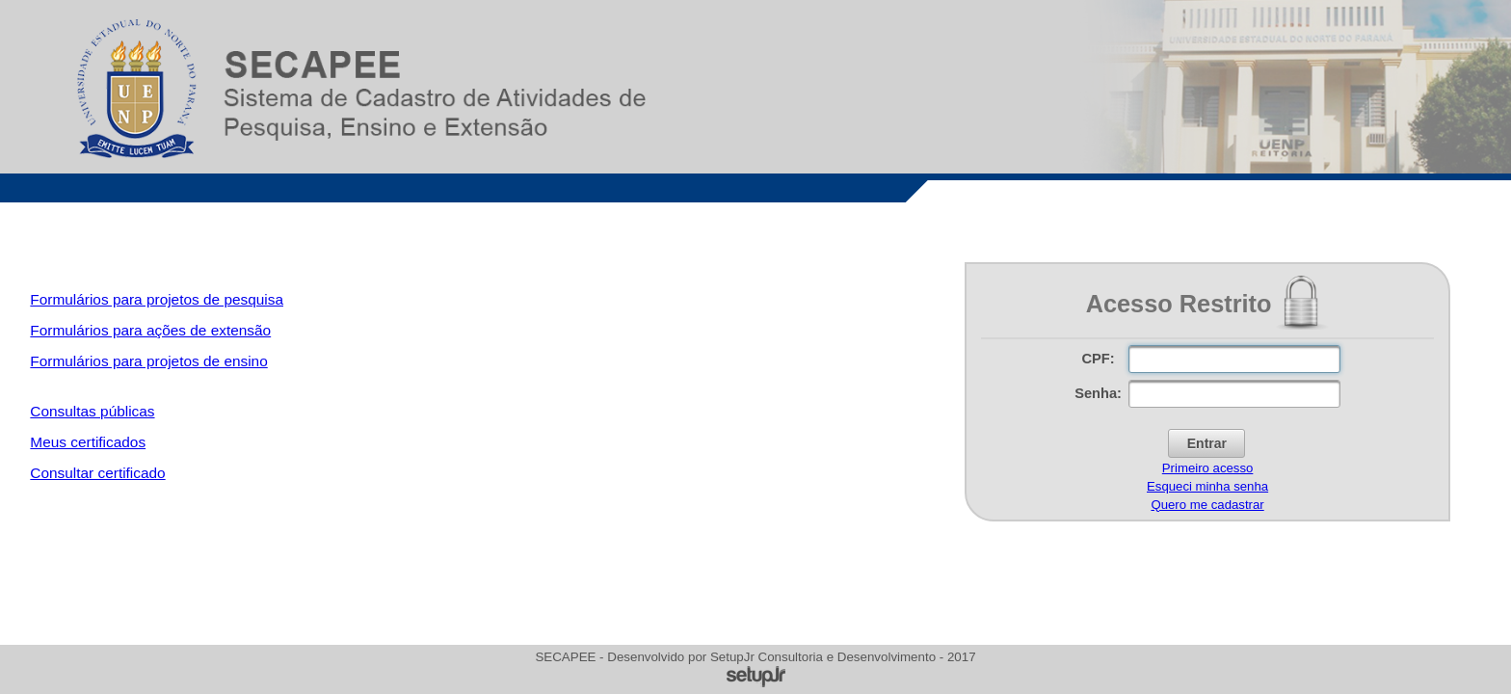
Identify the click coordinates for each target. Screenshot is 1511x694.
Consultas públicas (92, 411)
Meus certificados (88, 442)
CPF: (1097, 358)
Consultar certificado (97, 473)
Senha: (1098, 393)
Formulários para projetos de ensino (148, 361)
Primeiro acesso (1208, 468)
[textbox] (1234, 359)
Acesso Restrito (1179, 303)
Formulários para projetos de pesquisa (156, 299)
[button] (1206, 443)
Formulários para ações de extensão (150, 330)
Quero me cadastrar (1207, 504)
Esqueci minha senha (1207, 486)
